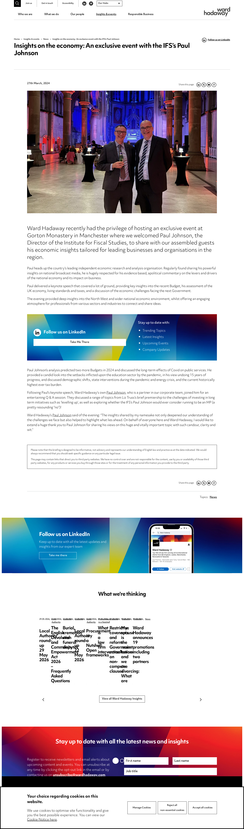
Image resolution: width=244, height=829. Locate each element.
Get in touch (47, 3)
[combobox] (109, 3)
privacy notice (61, 780)
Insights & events (106, 14)
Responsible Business (141, 14)
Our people (77, 14)
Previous (43, 700)
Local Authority (59, 619)
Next (201, 700)
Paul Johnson (116, 393)
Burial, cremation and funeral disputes (177, 631)
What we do (51, 14)
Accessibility (68, 3)
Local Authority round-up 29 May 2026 (62, 631)
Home (17, 39)
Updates (115, 619)
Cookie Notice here (42, 819)
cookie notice (90, 780)
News (46, 39)
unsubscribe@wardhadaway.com (79, 775)
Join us (28, 3)
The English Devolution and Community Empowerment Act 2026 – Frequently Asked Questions (120, 638)
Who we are (25, 14)
